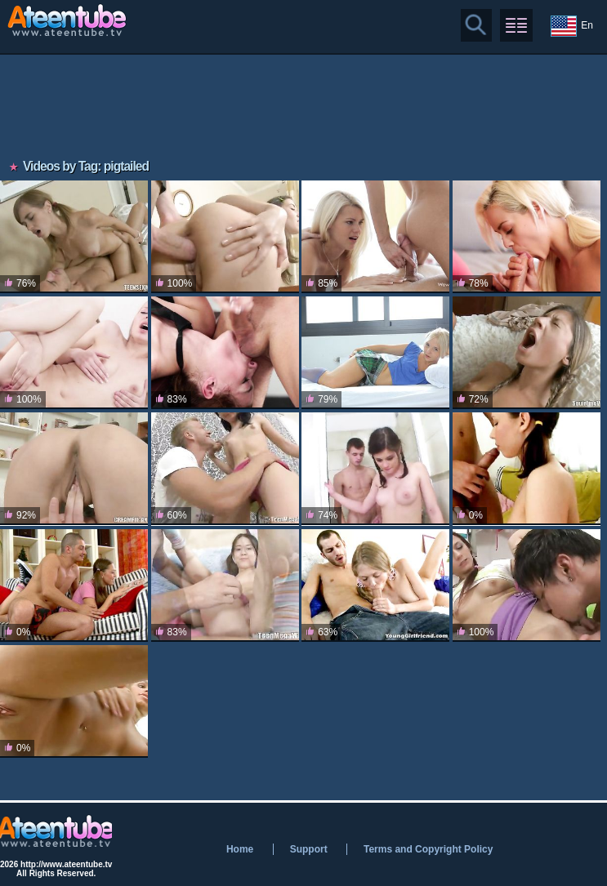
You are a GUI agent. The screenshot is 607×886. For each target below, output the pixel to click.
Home (239, 849)
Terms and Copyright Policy (428, 849)
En (572, 26)
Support (309, 849)
